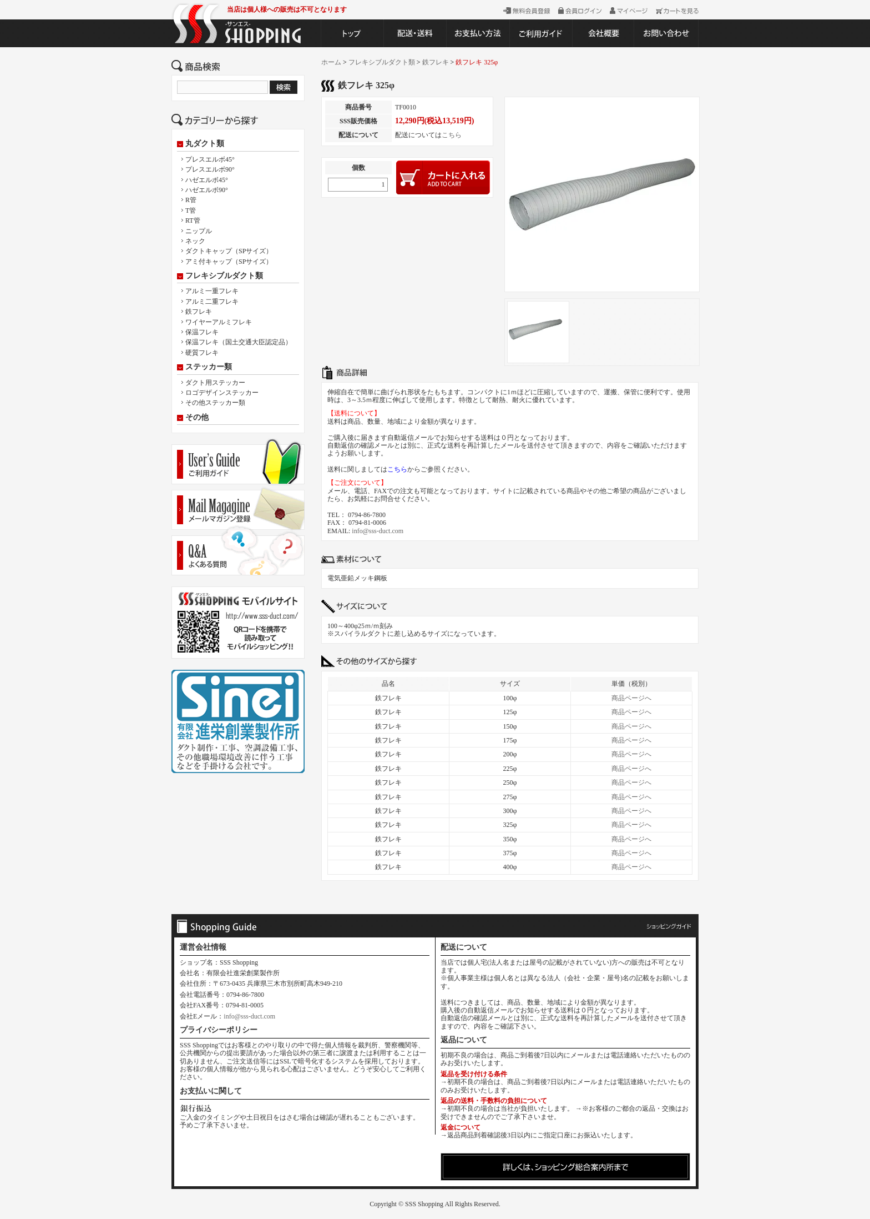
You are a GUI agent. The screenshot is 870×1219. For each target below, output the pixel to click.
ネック (195, 241)
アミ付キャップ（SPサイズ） (228, 261)
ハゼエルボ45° (206, 180)
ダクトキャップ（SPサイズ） (228, 251)
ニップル (198, 231)
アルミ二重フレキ (212, 301)
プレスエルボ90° (210, 169)
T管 (190, 210)
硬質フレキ (202, 353)
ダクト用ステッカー (215, 383)
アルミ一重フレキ (212, 291)
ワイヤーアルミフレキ (218, 322)
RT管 (192, 220)
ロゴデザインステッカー (222, 393)
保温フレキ (202, 332)
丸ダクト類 (204, 144)
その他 (197, 418)
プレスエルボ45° (210, 159)
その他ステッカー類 (215, 403)
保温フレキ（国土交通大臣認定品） (238, 342)
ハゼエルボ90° (206, 190)
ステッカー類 (208, 367)
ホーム (331, 62)
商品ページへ (631, 698)
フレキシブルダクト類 (224, 276)
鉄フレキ (198, 311)
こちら (452, 135)
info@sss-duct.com (377, 531)
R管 (190, 200)
